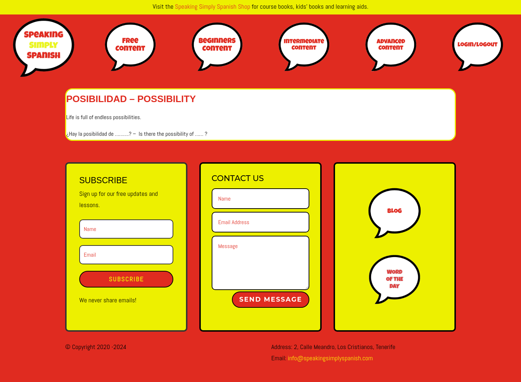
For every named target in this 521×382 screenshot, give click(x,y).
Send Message (270, 299)
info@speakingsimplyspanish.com (330, 358)
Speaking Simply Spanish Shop (212, 6)
